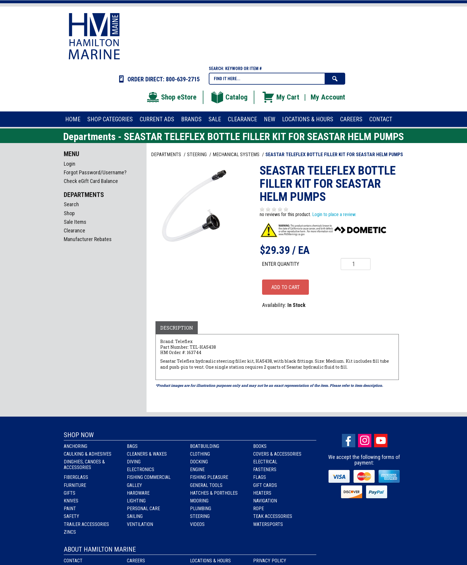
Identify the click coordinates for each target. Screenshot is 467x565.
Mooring (199, 501)
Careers (136, 561)
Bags (132, 446)
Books (260, 446)
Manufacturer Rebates (88, 239)
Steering (200, 516)
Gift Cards (265, 485)
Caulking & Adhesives (87, 454)
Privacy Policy (269, 561)
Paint (70, 508)
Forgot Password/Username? (95, 172)
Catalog (229, 97)
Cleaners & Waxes (147, 454)
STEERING (197, 154)
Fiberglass (76, 477)
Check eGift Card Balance (91, 181)
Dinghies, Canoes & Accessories (84, 464)
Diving (134, 462)
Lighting (136, 501)
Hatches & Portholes (214, 493)
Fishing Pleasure (209, 477)
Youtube (380, 440)
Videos (197, 524)
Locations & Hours (210, 561)
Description (176, 328)
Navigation (265, 501)
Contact (73, 561)
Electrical (265, 462)
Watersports (268, 524)
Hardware (138, 493)
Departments (166, 154)
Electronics (140, 469)
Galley (134, 485)
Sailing (135, 516)
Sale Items (75, 222)
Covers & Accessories (277, 454)
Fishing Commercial (149, 477)
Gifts (69, 493)
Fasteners (264, 469)
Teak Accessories (272, 516)
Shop (69, 213)
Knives (71, 501)
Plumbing (200, 508)
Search (71, 204)
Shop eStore (171, 97)
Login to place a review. (334, 214)
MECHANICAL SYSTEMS (237, 154)
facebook (348, 440)
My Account (328, 97)
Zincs (70, 532)
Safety (71, 516)
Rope (258, 508)
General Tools (206, 485)
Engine (197, 469)
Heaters (262, 493)
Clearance (74, 230)
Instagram (364, 440)
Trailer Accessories (86, 524)
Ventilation (140, 524)
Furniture (75, 485)
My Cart (280, 97)
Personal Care (143, 508)
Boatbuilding (204, 446)
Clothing (200, 454)
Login (69, 164)
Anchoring (75, 446)
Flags (259, 477)
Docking (199, 462)
